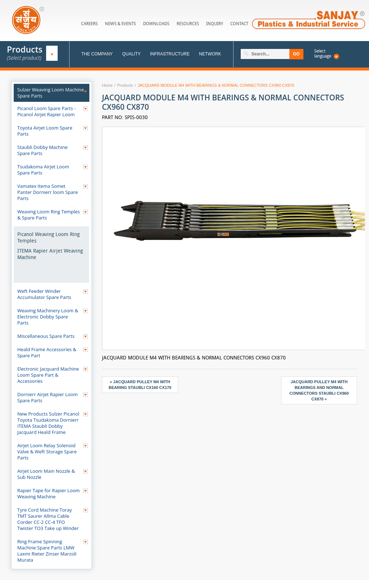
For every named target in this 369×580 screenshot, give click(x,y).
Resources (188, 23)
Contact (239, 23)
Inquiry (214, 23)
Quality (131, 53)
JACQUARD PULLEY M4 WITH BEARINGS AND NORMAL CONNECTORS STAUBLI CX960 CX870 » (319, 390)
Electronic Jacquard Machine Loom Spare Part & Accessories (48, 375)
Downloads (156, 23)
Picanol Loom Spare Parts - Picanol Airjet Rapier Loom (46, 111)
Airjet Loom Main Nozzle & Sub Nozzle (46, 474)
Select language (322, 53)
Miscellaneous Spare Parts (46, 336)
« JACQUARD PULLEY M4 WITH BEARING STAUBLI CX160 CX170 (139, 385)
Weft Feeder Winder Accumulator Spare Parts (44, 294)
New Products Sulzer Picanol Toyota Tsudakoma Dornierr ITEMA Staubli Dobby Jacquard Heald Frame (48, 423)
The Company (97, 53)
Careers (89, 23)
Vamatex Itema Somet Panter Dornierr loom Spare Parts (47, 192)
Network (210, 53)
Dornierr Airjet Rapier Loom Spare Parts (47, 397)
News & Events (120, 23)
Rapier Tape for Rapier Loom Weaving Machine (48, 493)
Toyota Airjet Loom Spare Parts (44, 130)
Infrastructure (170, 53)
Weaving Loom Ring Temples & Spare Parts (48, 214)
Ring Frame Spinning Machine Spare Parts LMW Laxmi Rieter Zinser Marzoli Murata (46, 550)
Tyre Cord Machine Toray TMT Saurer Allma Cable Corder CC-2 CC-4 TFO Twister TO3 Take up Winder (48, 519)
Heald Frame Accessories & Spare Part (46, 352)
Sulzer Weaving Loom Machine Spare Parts (50, 93)
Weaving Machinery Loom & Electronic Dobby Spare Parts (47, 316)
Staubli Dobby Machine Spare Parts (42, 150)
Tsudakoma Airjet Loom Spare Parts (43, 169)
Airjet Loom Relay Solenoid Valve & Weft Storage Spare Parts (47, 451)
